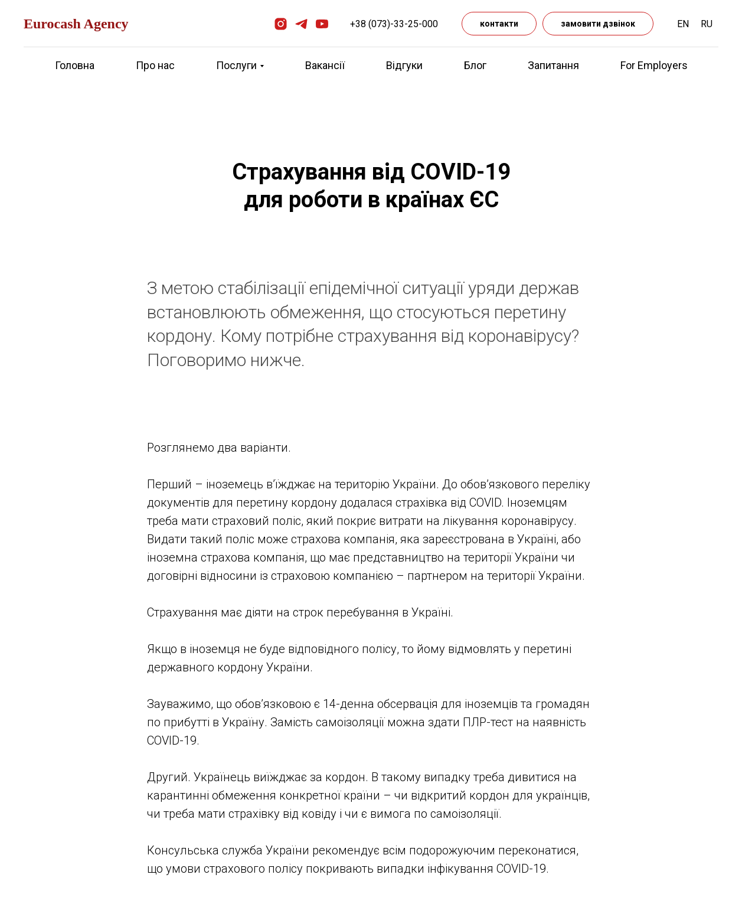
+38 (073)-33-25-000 (394, 24)
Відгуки (404, 65)
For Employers (654, 65)
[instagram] (280, 24)
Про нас (155, 65)
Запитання (553, 65)
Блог (475, 65)
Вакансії (325, 65)
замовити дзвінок (598, 23)
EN (683, 24)
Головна (74, 65)
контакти (499, 23)
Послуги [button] (236, 65)
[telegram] (301, 24)
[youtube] (322, 24)
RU (706, 24)
